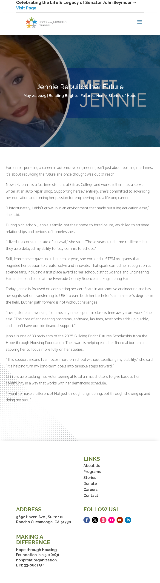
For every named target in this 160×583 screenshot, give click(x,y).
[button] (86, 520)
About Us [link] (91, 466)
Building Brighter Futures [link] (71, 96)
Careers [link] (90, 489)
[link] (46, 22)
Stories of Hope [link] (122, 96)
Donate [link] (90, 483)
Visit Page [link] (26, 8)
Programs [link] (92, 471)
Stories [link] (89, 477)
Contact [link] (90, 495)
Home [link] (101, 96)
